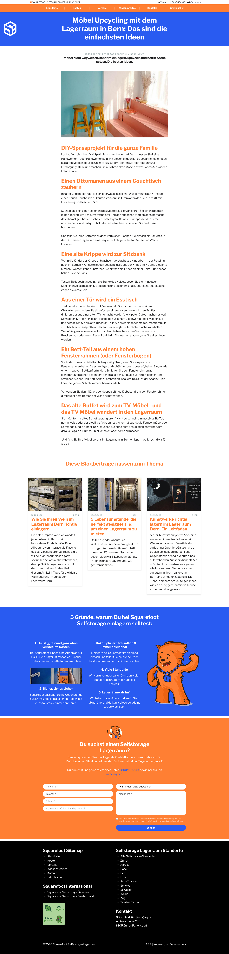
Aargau (125, 864)
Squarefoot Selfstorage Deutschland (70, 896)
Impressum (160, 944)
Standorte (52, 8)
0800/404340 (177, 2)
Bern (123, 873)
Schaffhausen (129, 881)
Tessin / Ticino (129, 902)
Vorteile (102, 8)
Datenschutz (178, 944)
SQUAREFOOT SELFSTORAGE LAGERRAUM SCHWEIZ (55, 2)
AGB (148, 944)
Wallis (124, 894)
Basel (123, 869)
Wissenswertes (127, 8)
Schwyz (125, 885)
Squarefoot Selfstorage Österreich (69, 892)
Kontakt (152, 8)
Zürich (124, 860)
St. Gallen (126, 889)
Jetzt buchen (177, 8)
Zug (122, 898)
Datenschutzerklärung (174, 821)
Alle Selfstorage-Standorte (137, 856)
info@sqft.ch (194, 2)
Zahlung (163, 2)
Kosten (77, 8)
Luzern (124, 877)
